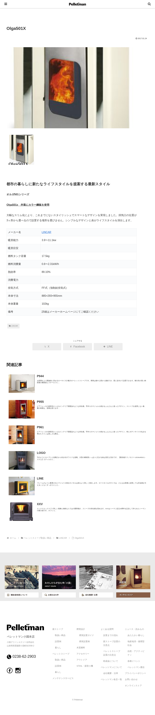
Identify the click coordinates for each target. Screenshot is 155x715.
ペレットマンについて (111, 667)
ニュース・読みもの (134, 629)
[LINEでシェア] (106, 346)
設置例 (58, 641)
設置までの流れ (110, 635)
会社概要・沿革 (110, 673)
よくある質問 (107, 629)
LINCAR (46, 232)
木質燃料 (81, 648)
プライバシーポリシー (135, 673)
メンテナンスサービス (63, 678)
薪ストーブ (57, 629)
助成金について (110, 661)
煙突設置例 (84, 641)
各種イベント (133, 661)
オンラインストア (133, 686)
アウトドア (82, 660)
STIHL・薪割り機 (85, 666)
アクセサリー (83, 654)
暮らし (58, 648)
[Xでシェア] (48, 346)
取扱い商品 (60, 635)
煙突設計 (81, 629)
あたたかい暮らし (135, 635)
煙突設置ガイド (86, 635)
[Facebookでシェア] (77, 346)
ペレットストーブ (60, 654)
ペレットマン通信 (135, 667)
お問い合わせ (131, 679)
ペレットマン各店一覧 (111, 679)
